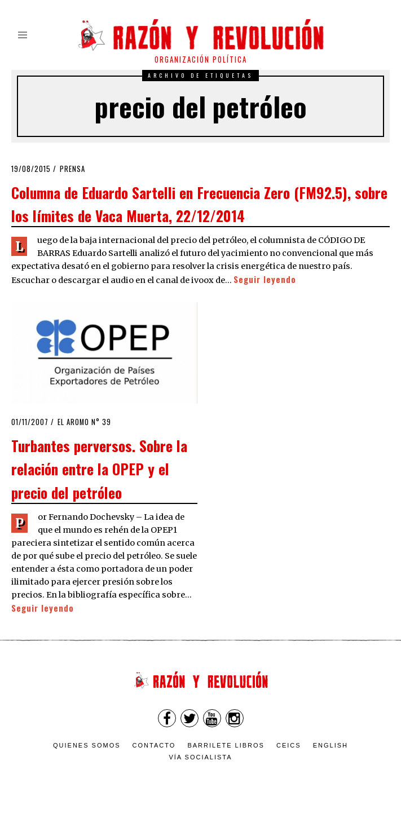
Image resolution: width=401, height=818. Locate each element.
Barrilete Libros (226, 745)
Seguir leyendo (264, 279)
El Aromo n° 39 (84, 422)
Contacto (154, 745)
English (330, 745)
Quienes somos (87, 745)
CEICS (288, 745)
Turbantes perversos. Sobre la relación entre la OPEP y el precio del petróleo (99, 469)
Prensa (72, 168)
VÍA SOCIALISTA (200, 757)
